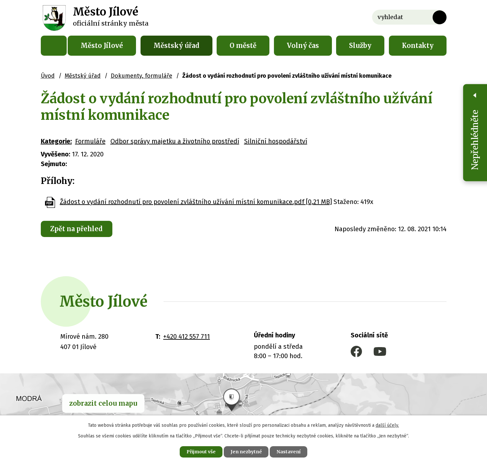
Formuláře (90, 141)
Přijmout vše (201, 452)
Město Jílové (102, 45)
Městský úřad (176, 45)
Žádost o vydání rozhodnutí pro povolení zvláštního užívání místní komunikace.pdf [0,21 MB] (196, 202)
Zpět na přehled (77, 229)
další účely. (387, 425)
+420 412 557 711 (186, 336)
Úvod (54, 46)
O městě (243, 45)
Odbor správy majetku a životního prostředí (174, 141)
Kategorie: (56, 141)
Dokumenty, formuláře (141, 75)
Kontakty (418, 45)
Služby (360, 45)
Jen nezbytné (246, 452)
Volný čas (303, 45)
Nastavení (289, 452)
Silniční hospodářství (275, 141)
